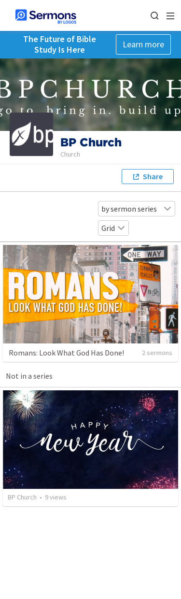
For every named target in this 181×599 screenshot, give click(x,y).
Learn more (143, 44)
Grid (113, 228)
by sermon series (136, 209)
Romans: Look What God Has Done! (66, 352)
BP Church (22, 497)
